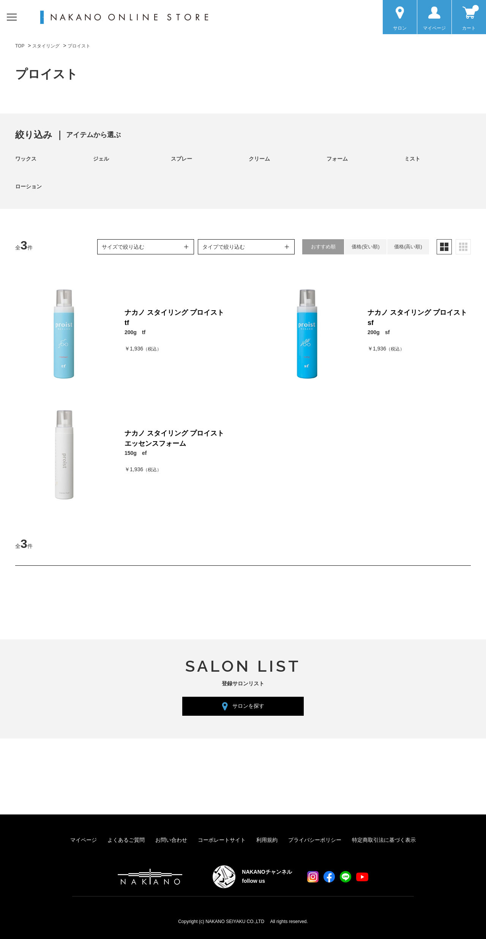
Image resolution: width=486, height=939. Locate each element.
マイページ (83, 840)
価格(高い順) (408, 246)
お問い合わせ (171, 840)
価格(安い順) (366, 246)
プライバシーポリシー (314, 840)
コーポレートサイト (222, 840)
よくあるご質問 (126, 840)
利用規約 (267, 840)
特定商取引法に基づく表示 (384, 840)
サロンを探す (248, 706)
